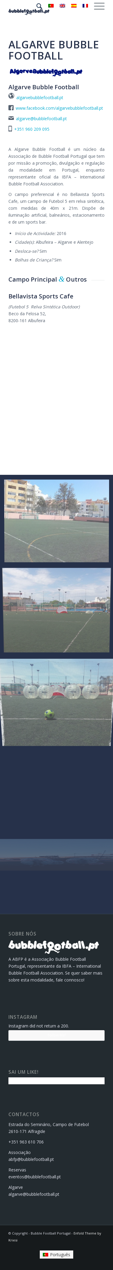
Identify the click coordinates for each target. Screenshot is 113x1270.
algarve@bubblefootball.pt (41, 118)
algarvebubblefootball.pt (39, 97)
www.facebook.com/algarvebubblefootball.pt (59, 108)
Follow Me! (57, 1035)
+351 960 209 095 (31, 129)
